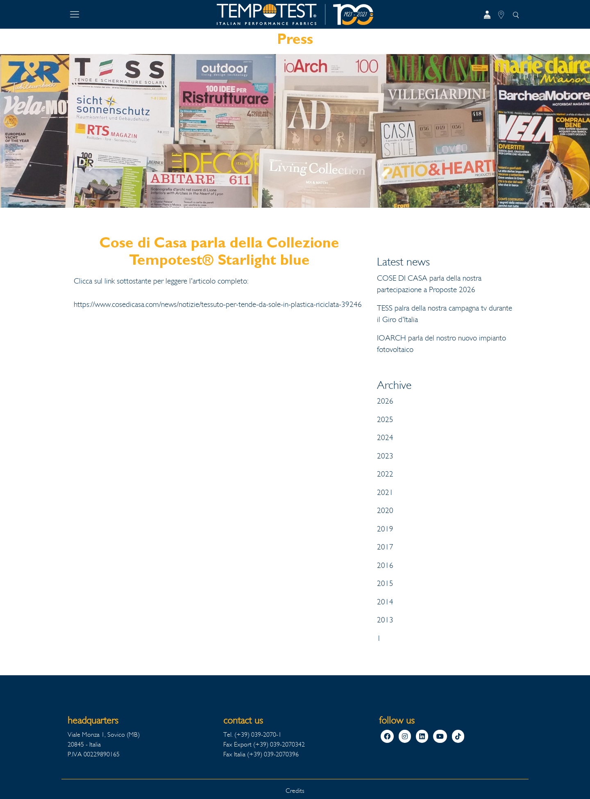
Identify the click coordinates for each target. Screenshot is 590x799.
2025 (385, 419)
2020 (385, 510)
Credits (295, 790)
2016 (385, 565)
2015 (385, 583)
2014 (385, 601)
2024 (385, 437)
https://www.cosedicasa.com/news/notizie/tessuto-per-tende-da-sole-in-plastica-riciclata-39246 (218, 304)
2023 (385, 456)
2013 (385, 619)
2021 (385, 492)
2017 (385, 547)
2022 (385, 474)
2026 (385, 401)
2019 (385, 528)
